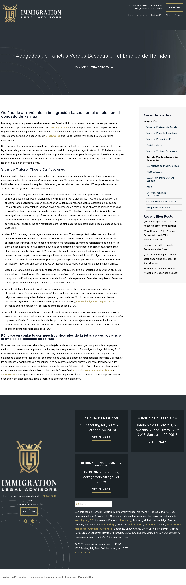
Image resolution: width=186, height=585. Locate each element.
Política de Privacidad (14, 577)
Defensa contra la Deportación (156, 194)
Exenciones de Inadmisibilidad (162, 165)
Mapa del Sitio (86, 577)
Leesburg (125, 520)
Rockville (150, 524)
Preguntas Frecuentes (158, 207)
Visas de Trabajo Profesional (162, 151)
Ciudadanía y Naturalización (161, 201)
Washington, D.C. (84, 520)
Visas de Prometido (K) (159, 139)
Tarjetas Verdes (154, 145)
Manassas (80, 528)
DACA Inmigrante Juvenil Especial (160, 179)
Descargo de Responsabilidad (46, 577)
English (174, 7)
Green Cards (53, 135)
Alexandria (106, 528)
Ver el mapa (101, 437)
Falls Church (174, 524)
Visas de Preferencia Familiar (162, 127)
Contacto (178, 15)
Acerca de (142, 15)
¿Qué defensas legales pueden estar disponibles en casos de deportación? (160, 259)
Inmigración (156, 15)
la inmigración (59, 127)
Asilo (149, 186)
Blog (168, 15)
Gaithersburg (135, 524)
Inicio (130, 15)
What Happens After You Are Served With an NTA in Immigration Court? (160, 235)
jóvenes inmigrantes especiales (94, 301)
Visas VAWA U (154, 171)
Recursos (70, 577)
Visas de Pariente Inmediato (161, 133)
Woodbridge (108, 524)
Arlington (93, 528)
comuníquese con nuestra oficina (92, 370)
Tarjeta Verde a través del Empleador (162, 158)
